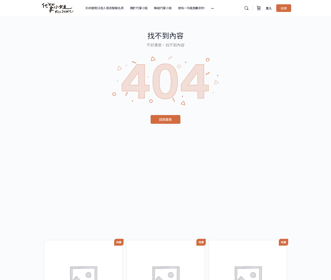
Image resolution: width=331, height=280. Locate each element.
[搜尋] (246, 8)
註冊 (284, 8)
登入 (269, 8)
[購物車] (259, 8)
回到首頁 (165, 119)
